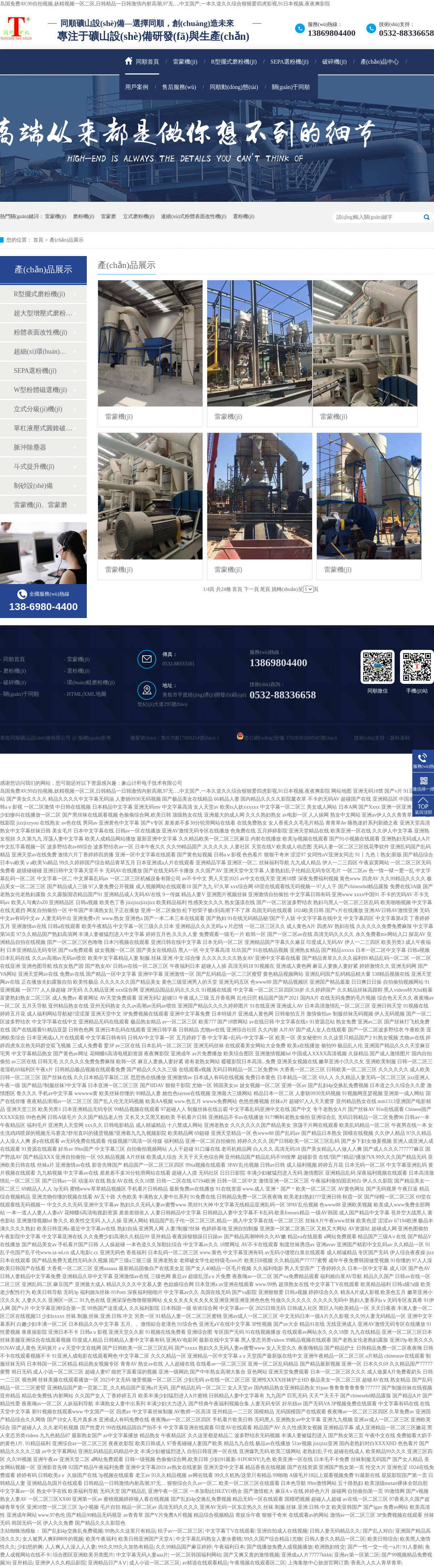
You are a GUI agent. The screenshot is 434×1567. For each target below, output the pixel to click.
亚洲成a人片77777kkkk (306, 1555)
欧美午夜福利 (101, 1539)
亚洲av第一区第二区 (356, 1555)
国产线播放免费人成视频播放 (279, 1547)
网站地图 (341, 791)
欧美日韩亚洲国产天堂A (146, 1539)
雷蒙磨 (108, 216)
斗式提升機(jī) (34, 466)
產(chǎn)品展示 (67, 240)
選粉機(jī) (243, 216)
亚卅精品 (22, 1563)
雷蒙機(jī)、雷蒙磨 (40, 504)
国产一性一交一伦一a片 (374, 1547)
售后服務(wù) (179, 87)
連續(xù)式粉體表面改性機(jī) (193, 216)
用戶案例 (136, 87)
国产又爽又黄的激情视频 (251, 1555)
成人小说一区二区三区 (154, 1563)
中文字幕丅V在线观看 (230, 1531)
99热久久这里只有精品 (130, 1531)
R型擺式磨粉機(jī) (234, 62)
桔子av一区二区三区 (180, 1531)
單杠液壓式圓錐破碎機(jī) (43, 428)
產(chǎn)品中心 (380, 62)
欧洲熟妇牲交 (330, 1547)
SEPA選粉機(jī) (290, 62)
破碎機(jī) (334, 62)
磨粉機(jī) (83, 216)
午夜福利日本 (229, 1547)
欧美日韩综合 (382, 1539)
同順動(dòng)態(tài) (234, 87)
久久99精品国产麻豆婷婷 (184, 1547)
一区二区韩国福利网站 (196, 1555)
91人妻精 (413, 1547)
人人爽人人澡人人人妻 (70, 1547)
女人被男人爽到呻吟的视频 (52, 1539)
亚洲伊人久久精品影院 (60, 1563)
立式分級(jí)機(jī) (38, 409)
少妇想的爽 (30, 1547)
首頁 (38, 240)
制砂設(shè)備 (33, 485)
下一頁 (251, 589)
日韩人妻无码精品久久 (335, 1531)
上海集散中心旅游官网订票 (318, 1563)
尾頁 (265, 589)
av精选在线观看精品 (204, 1563)
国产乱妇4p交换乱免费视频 (72, 1531)
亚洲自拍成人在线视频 (282, 1531)
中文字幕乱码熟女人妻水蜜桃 (209, 1539)
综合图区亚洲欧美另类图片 (83, 1555)
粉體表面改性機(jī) (40, 332)
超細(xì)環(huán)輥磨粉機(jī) (43, 351)
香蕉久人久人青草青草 (376, 1563)
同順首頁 (142, 61)
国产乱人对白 (378, 1531)
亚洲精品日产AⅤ (107, 1563)
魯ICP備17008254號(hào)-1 (190, 738)
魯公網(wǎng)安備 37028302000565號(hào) (290, 738)
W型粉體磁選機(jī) (40, 389)
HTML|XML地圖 (86, 694)
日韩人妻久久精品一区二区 (335, 1539)
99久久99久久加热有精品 (126, 1547)
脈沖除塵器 (30, 447)
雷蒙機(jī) (185, 62)
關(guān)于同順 (291, 87)
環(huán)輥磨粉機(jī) (91, 682)
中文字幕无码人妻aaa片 (142, 1555)
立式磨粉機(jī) (138, 216)
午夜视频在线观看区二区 (257, 1563)
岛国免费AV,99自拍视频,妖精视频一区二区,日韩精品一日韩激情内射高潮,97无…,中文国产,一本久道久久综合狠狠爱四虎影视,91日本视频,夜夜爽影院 (165, 4)
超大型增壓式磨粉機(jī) (43, 313)
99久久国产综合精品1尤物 (273, 1539)
